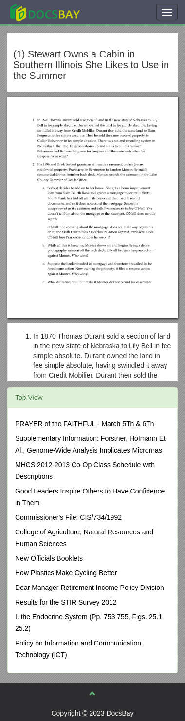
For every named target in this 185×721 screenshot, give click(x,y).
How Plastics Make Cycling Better (66, 573)
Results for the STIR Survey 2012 (66, 602)
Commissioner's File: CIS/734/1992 (68, 517)
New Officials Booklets (49, 558)
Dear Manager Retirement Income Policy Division (89, 587)
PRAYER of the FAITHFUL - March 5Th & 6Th (84, 424)
